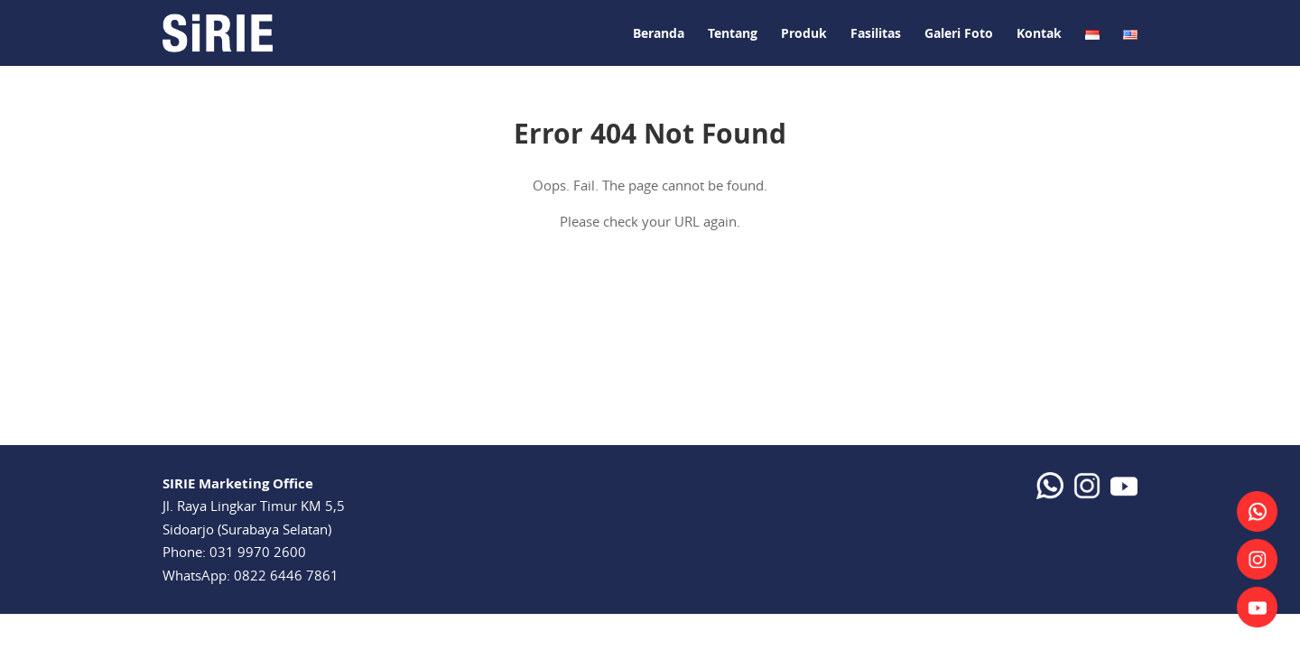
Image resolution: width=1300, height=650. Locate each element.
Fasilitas (875, 33)
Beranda (658, 33)
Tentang (732, 33)
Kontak (1039, 33)
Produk (804, 33)
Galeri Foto (958, 33)
